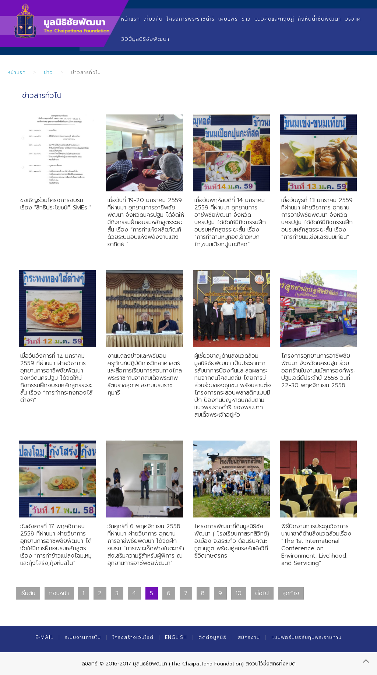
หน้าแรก (130, 19)
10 (239, 593)
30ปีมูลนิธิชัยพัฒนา (145, 39)
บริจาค (353, 19)
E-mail (44, 637)
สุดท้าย (290, 593)
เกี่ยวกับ (153, 19)
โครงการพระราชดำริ (190, 19)
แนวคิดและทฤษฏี (274, 19)
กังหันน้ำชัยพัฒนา (319, 19)
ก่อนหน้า (59, 593)
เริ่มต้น (28, 593)
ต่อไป (262, 593)
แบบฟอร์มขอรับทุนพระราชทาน (306, 637)
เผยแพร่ (228, 19)
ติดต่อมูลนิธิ (212, 637)
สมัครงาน (249, 637)
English (176, 637)
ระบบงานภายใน (83, 637)
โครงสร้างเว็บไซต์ (133, 637)
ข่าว (246, 19)
